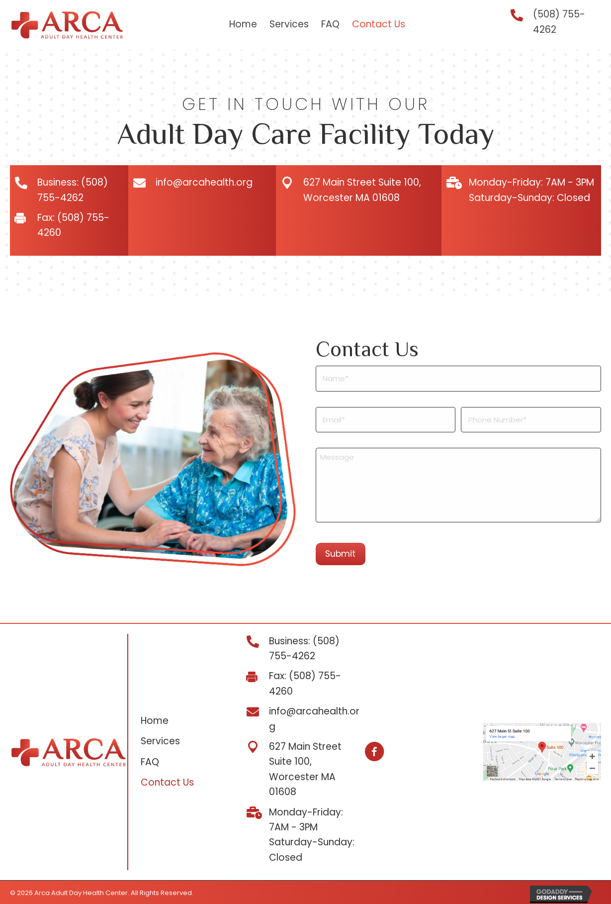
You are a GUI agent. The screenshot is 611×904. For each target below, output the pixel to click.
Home (155, 719)
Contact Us (167, 781)
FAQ (150, 760)
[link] (243, 24)
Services (160, 740)
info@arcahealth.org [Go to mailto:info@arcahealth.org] (204, 182)
